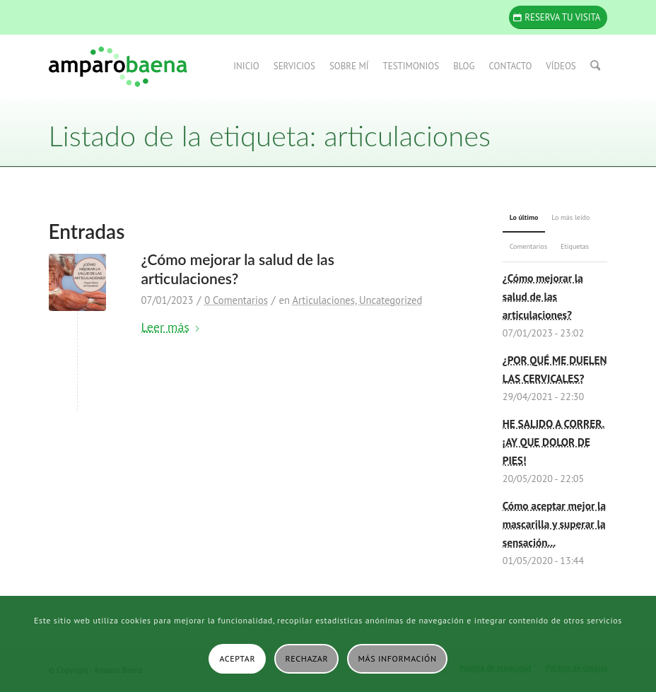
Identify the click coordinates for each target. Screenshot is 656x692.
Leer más (171, 327)
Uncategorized (390, 300)
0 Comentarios (236, 300)
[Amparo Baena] (118, 66)
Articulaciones (323, 300)
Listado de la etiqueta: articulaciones (270, 136)
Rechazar (307, 658)
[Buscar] (595, 66)
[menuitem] (247, 66)
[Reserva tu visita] (558, 17)
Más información (397, 658)
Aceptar (237, 658)
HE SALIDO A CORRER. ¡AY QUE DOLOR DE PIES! (554, 441)
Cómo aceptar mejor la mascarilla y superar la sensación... (554, 523)
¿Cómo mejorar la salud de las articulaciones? (543, 296)
